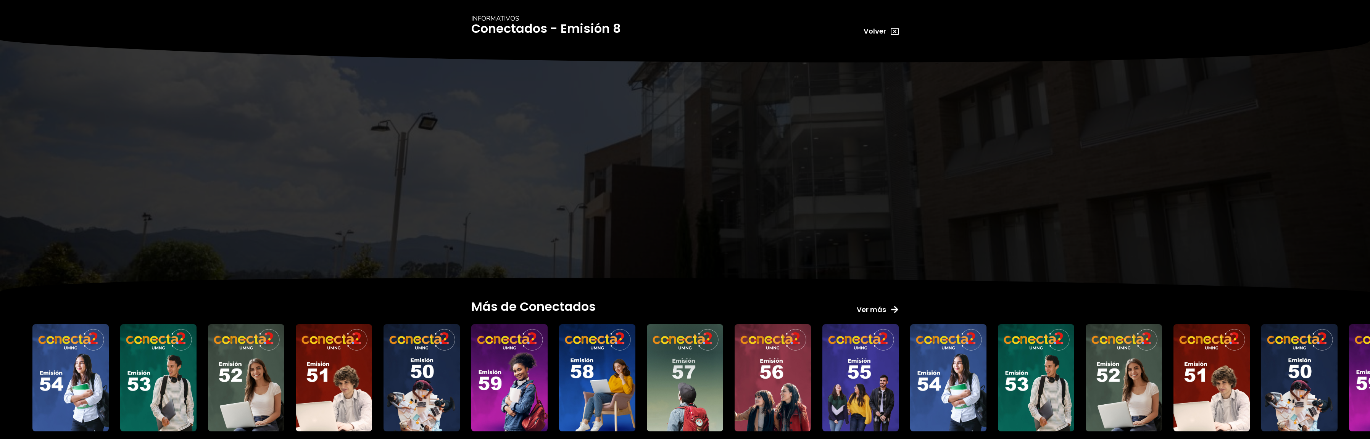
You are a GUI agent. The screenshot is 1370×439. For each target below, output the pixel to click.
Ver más (871, 309)
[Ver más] (895, 310)
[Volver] (895, 31)
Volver (875, 31)
